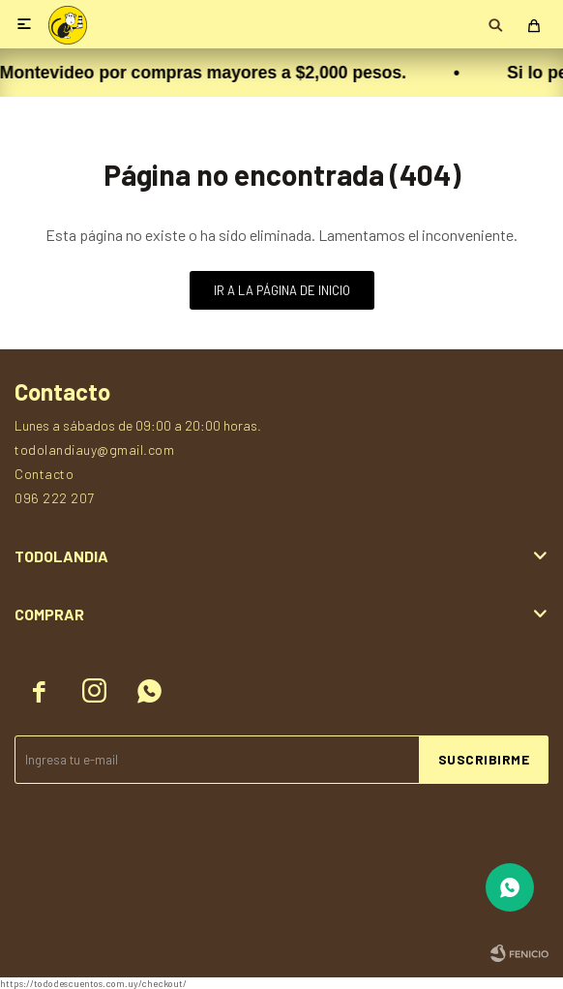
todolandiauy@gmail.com (94, 449)
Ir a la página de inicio (282, 290)
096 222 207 (55, 498)
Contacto (44, 473)
